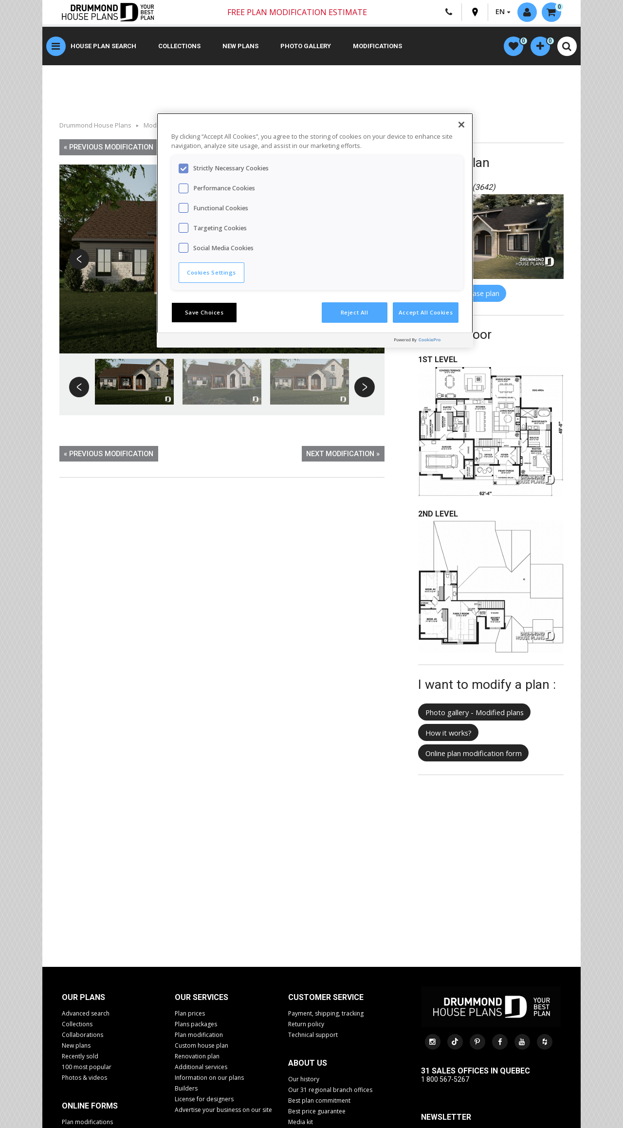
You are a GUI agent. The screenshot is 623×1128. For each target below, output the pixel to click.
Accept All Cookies (426, 312)
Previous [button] (80, 259)
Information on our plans (209, 1077)
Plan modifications (87, 1122)
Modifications (377, 46)
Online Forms (90, 1105)
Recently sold (80, 1056)
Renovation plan (197, 1056)
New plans (240, 46)
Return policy (306, 1024)
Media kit (300, 1122)
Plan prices (190, 1013)
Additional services (201, 1067)
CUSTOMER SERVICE (326, 997)
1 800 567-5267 (445, 1079)
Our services (201, 997)
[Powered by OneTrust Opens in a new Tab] (431, 341)
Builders (186, 1088)
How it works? (448, 733)
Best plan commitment (319, 1100)
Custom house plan (201, 1045)
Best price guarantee (317, 1111)
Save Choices (204, 312)
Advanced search (86, 1013)
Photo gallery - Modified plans (474, 712)
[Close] (461, 124)
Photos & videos (84, 1077)
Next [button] (364, 387)
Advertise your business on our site (223, 1110)
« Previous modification (108, 147)
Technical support (313, 1035)
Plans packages (196, 1024)
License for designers (204, 1099)
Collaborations (82, 1035)
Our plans (83, 997)
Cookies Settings (211, 272)
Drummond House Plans (95, 125)
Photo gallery (305, 46)
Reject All (354, 312)
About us (307, 1063)
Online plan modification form (473, 753)
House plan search (103, 46)
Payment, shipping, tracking (326, 1013)
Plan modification (199, 1035)
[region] (315, 230)
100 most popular (86, 1067)
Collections (179, 46)
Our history (303, 1079)
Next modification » (343, 453)
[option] (134, 382)
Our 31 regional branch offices (330, 1090)
